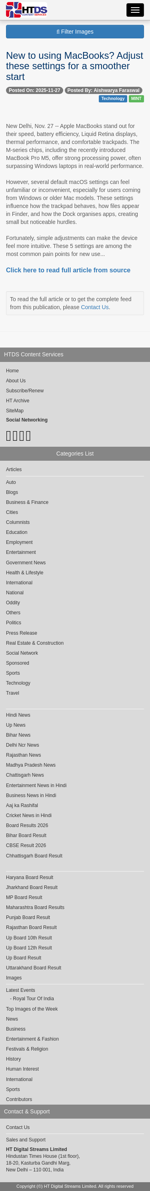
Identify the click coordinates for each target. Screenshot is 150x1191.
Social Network (22, 653)
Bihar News (18, 735)
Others (13, 612)
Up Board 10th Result (29, 938)
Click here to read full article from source (68, 270)
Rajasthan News (23, 755)
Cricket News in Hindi (29, 815)
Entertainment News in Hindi (36, 785)
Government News (26, 563)
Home (12, 371)
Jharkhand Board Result (32, 887)
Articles (14, 469)
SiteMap (15, 411)
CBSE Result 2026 (26, 845)
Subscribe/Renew (25, 391)
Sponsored (17, 663)
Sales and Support (26, 1140)
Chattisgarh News (25, 775)
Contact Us (94, 307)
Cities (12, 512)
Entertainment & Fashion (32, 1039)
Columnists (18, 522)
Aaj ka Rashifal (22, 805)
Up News (16, 725)
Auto (11, 482)
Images (14, 978)
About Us (16, 381)
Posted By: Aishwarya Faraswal (104, 90)
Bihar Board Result (26, 835)
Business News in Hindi (31, 795)
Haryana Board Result (29, 877)
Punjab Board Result (28, 917)
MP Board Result (24, 897)
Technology (112, 98)
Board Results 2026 (27, 825)
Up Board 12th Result (29, 948)
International (19, 583)
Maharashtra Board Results (35, 907)
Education (16, 532)
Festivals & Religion (27, 1049)
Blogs (12, 492)
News (12, 1019)
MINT (136, 98)
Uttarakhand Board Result (33, 968)
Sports (13, 673)
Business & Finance (27, 502)
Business (16, 1029)
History (13, 1059)
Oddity (13, 602)
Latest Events (20, 990)
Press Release (21, 633)
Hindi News (18, 715)
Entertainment (21, 552)
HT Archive (17, 401)
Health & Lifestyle (24, 573)
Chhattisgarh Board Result (34, 856)
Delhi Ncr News (22, 745)
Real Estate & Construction (35, 643)
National (15, 593)
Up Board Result (23, 958)
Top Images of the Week (32, 1009)
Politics (13, 622)
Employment (19, 542)
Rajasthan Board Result (31, 927)
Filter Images (75, 31)
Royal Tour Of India (33, 998)
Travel (12, 693)
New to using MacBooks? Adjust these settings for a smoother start (74, 66)
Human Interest (22, 1069)
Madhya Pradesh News (31, 765)
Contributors (19, 1099)
